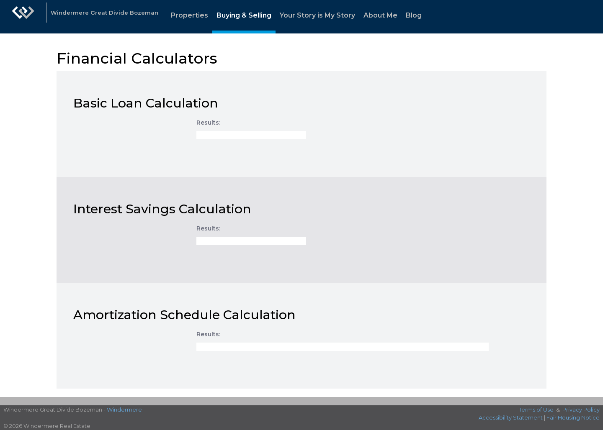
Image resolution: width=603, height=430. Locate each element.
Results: (208, 122)
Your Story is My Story (317, 15)
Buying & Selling (243, 15)
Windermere (124, 409)
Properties (189, 15)
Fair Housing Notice (573, 417)
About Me (380, 15)
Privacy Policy (581, 409)
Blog (414, 15)
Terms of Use (536, 409)
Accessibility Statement (511, 417)
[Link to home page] (23, 16)
